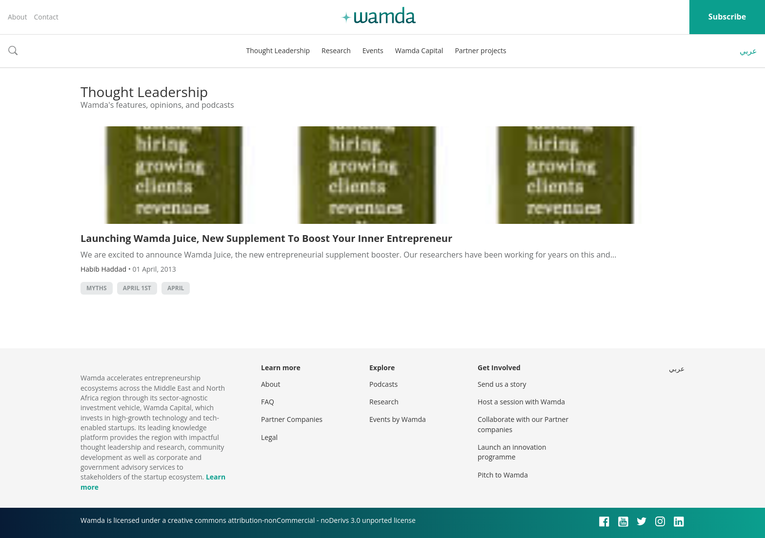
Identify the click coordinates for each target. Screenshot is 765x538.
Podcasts (383, 384)
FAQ (267, 401)
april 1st (137, 288)
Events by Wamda (397, 419)
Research (336, 50)
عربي (748, 51)
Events (372, 50)
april (175, 288)
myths (96, 288)
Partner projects (480, 50)
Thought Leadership (278, 50)
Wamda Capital (419, 50)
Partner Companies (291, 419)
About (17, 16)
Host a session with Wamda (521, 401)
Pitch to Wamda (503, 474)
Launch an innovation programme (512, 451)
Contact (46, 16)
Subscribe (727, 16)
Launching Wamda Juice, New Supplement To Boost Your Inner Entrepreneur (266, 238)
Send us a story (502, 384)
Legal (269, 437)
